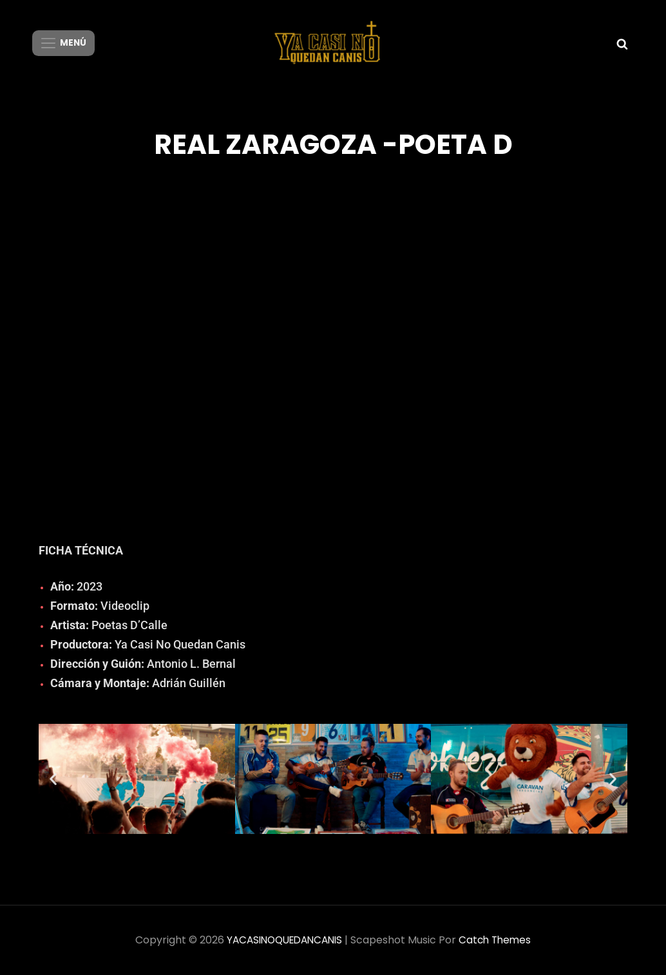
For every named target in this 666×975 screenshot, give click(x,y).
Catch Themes (499, 939)
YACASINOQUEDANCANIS (282, 939)
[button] (53, 779)
